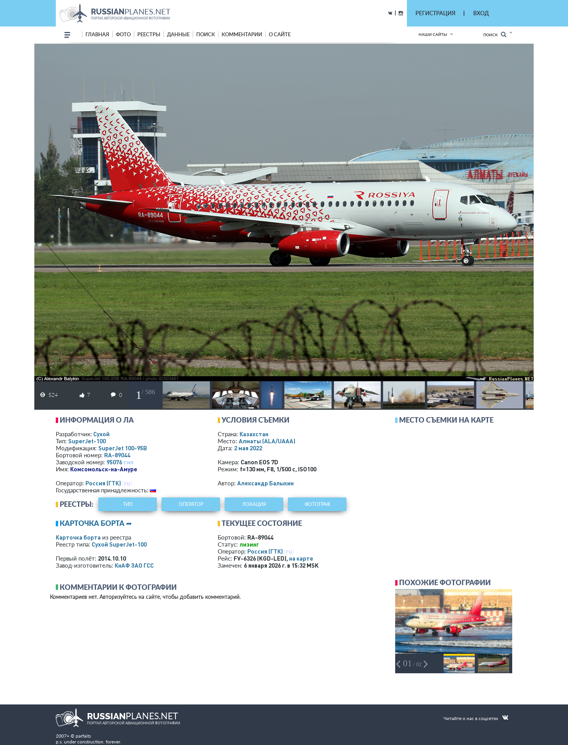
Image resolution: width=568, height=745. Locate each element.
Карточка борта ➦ (96, 523)
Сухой (101, 433)
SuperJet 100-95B (122, 447)
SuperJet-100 (87, 440)
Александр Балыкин (265, 483)
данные (178, 34)
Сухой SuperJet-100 (119, 544)
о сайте (280, 34)
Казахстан (254, 433)
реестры (148, 34)
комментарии (242, 34)
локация (254, 504)
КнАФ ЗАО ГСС (134, 565)
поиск (205, 34)
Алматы (267, 440)
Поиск (494, 34)
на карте (301, 558)
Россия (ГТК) (103, 483)
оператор (191, 504)
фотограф (317, 504)
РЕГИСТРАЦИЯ (435, 13)
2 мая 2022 (248, 447)
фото (123, 34)
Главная (97, 34)
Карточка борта (78, 537)
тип (128, 461)
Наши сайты (433, 34)
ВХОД (481, 13)
